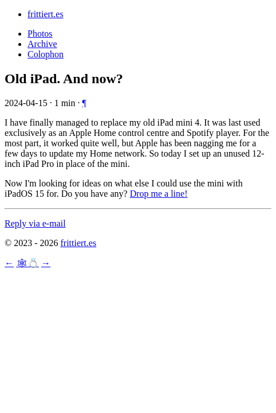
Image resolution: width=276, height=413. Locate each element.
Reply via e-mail (35, 223)
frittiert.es (45, 14)
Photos (40, 33)
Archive (42, 44)
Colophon (45, 54)
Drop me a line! (159, 193)
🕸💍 (27, 263)
